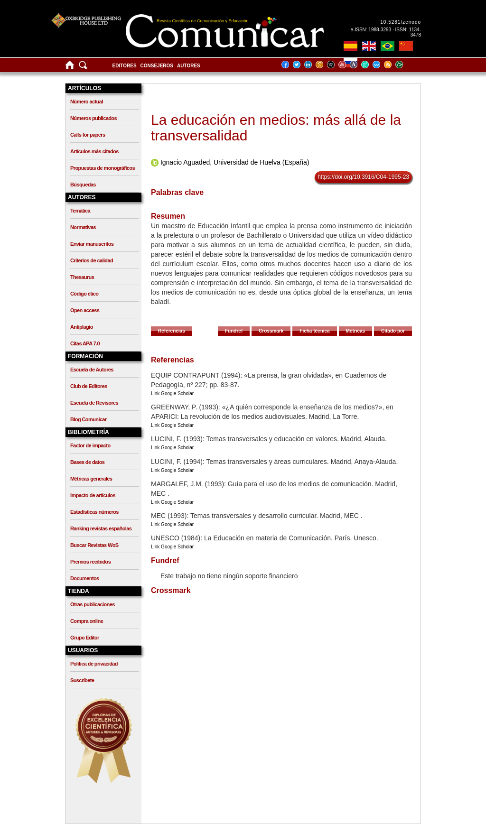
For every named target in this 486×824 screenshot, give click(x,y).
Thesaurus (82, 277)
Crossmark (271, 330)
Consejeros (156, 65)
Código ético (84, 293)
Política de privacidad (94, 664)
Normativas (83, 227)
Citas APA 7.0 (85, 343)
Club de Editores (88, 386)
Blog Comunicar (88, 419)
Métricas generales (91, 478)
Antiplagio (81, 327)
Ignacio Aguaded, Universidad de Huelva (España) (234, 162)
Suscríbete (82, 680)
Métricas (355, 330)
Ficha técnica (314, 330)
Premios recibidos (90, 562)
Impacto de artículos (92, 495)
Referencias (171, 330)
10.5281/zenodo (400, 22)
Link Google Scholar (172, 393)
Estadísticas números (94, 512)
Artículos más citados (94, 151)
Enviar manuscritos (91, 244)
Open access (84, 310)
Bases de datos (87, 462)
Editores (124, 65)
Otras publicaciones (92, 604)
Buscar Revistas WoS (94, 545)
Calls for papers (87, 135)
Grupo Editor (84, 637)
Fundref (234, 330)
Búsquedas (83, 184)
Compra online (86, 621)
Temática (80, 210)
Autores (188, 65)
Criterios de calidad (91, 260)
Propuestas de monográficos (102, 168)
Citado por (393, 330)
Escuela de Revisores (94, 403)
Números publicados (93, 118)
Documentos (84, 578)
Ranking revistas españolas (100, 528)
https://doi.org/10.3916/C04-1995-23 (363, 177)
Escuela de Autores (91, 369)
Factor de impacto (90, 445)
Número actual (86, 101)
